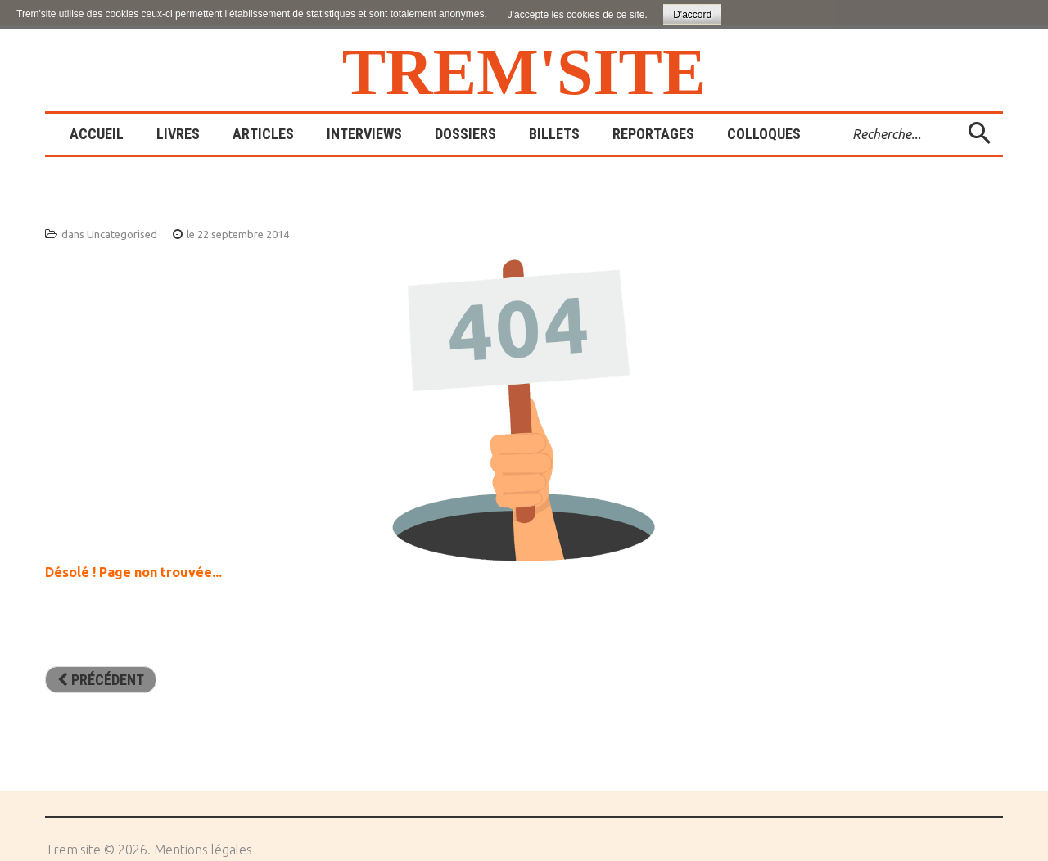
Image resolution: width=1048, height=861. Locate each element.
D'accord (692, 14)
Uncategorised (122, 234)
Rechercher (840, 114)
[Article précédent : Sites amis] (100, 680)
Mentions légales (203, 849)
